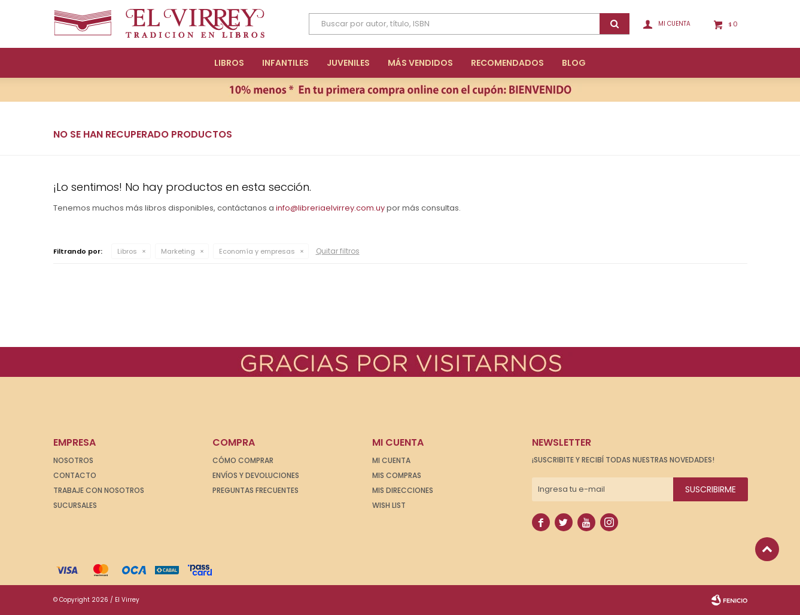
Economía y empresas (257, 251)
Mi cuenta (391, 460)
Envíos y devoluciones (255, 475)
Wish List (389, 505)
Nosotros (73, 460)
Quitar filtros (338, 251)
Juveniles (348, 63)
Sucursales (75, 505)
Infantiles (285, 63)
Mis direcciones (402, 490)
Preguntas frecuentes (255, 490)
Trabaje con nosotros (98, 490)
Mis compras (396, 475)
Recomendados (507, 63)
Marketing (178, 251)
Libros (229, 63)
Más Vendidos (420, 63)
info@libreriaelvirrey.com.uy (330, 208)
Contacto (74, 475)
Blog (574, 63)
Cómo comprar (242, 460)
